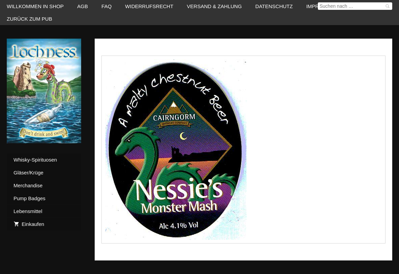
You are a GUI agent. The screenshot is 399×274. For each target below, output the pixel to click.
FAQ (106, 6)
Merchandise (28, 185)
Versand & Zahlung (214, 6)
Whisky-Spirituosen (35, 160)
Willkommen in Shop (35, 6)
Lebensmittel (28, 211)
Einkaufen (29, 224)
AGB (82, 6)
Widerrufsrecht (149, 6)
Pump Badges (29, 198)
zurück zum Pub (29, 19)
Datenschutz (274, 6)
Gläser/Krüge (28, 172)
